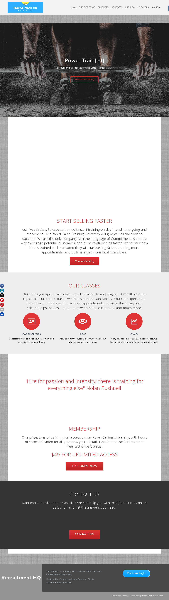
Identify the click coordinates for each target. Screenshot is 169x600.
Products (103, 7)
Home (73, 7)
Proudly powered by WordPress (126, 596)
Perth (150, 596)
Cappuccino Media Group (71, 579)
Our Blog (130, 7)
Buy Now (155, 7)
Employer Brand (87, 7)
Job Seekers (116, 7)
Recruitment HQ (21, 577)
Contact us (143, 7)
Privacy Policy (65, 574)
